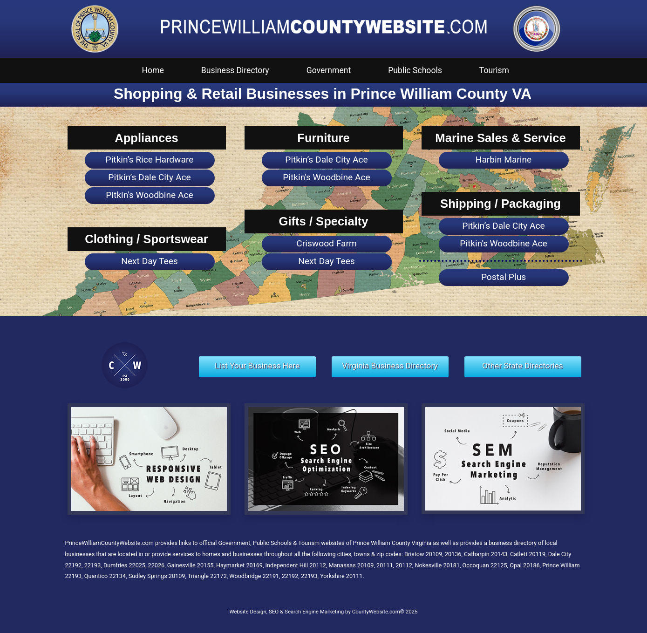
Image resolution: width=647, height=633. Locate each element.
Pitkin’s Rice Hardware (150, 159)
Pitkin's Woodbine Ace (149, 195)
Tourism (494, 70)
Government (328, 70)
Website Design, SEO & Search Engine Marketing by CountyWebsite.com (314, 611)
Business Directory (235, 70)
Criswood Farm (326, 243)
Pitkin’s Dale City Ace (149, 177)
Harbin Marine (504, 159)
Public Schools (415, 70)
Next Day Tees (149, 261)
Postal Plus (503, 277)
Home (153, 70)
